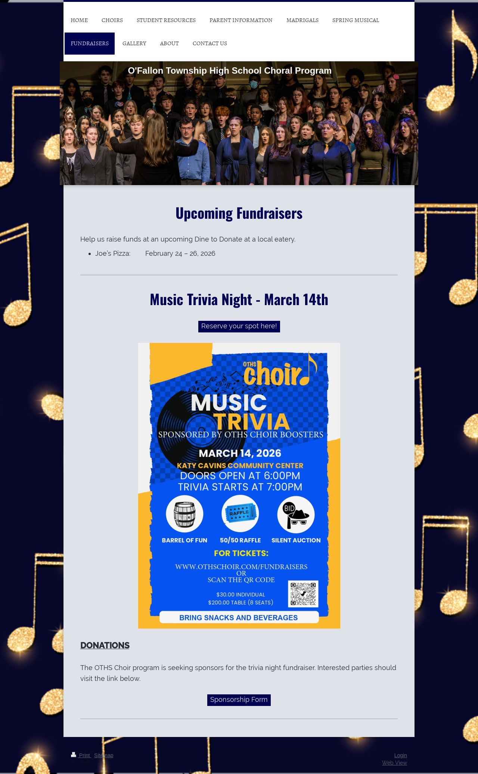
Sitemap (103, 755)
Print (81, 755)
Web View (394, 763)
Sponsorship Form (239, 699)
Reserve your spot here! (239, 326)
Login (400, 755)
